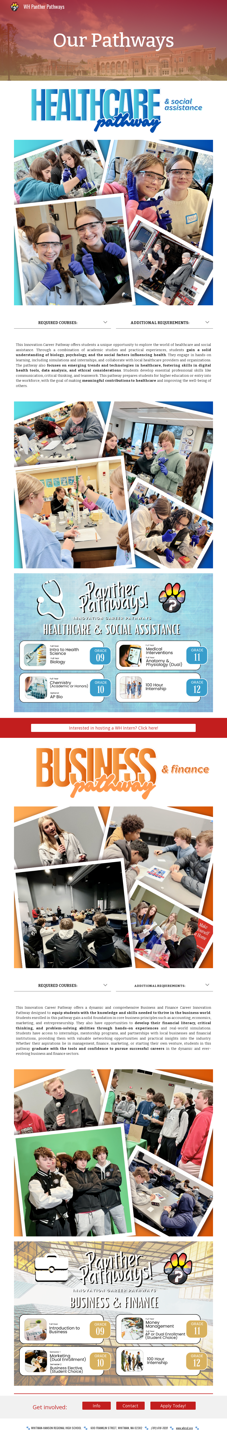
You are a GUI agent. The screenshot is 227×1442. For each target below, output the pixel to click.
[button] (105, 322)
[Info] (96, 1406)
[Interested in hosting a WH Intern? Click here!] (113, 728)
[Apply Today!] (173, 1406)
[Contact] (130, 1406)
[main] (113, 40)
